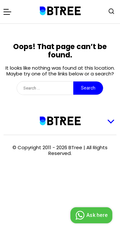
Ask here (91, 215)
